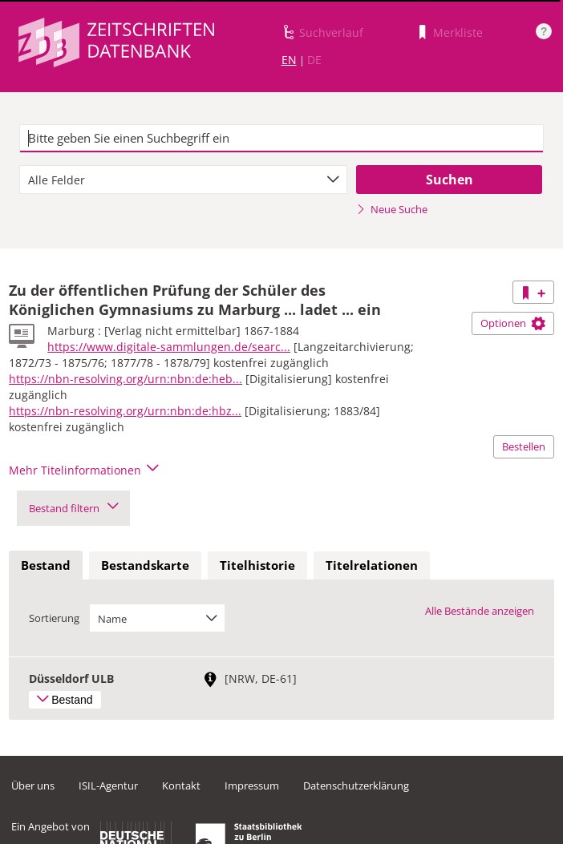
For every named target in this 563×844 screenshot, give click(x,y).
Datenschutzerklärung (356, 785)
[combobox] (183, 179)
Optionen (512, 323)
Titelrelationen (372, 565)
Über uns (33, 785)
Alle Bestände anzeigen (479, 611)
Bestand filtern (73, 508)
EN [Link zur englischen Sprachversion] (289, 59)
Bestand (46, 565)
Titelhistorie (257, 565)
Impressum (252, 785)
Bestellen (523, 446)
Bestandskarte (145, 565)
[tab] (46, 566)
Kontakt (181, 785)
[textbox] (282, 138)
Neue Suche (391, 209)
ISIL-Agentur (108, 785)
